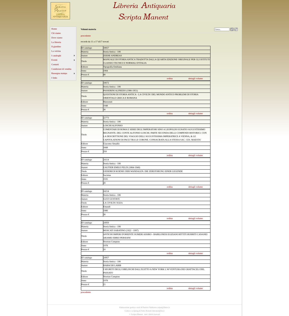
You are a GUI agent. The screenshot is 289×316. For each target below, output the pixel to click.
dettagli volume (195, 78)
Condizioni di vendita (61, 69)
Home (54, 29)
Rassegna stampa (59, 73)
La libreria (56, 42)
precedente (86, 36)
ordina (170, 78)
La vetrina (56, 51)
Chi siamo (56, 33)
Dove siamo (56, 37)
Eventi (54, 60)
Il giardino (56, 46)
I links (54, 78)
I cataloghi (56, 55)
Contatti (55, 64)
